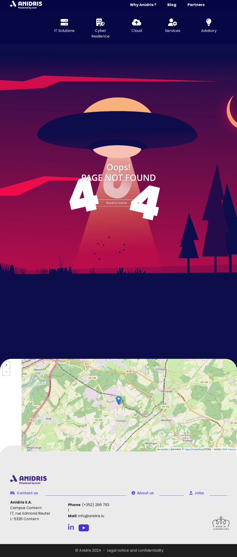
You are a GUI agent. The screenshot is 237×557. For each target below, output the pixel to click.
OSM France (229, 449)
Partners (196, 4)
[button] (119, 400)
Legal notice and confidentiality (135, 550)
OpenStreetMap (194, 449)
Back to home (116, 203)
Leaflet (162, 449)
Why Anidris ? (143, 4)
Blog (171, 4)
